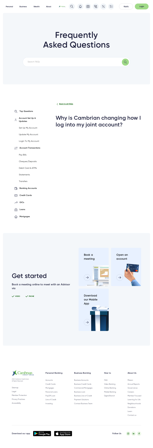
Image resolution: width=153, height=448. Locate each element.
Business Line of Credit (83, 396)
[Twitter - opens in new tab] (133, 434)
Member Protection (19, 395)
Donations (132, 407)
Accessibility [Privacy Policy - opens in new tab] (16, 403)
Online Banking (110, 388)
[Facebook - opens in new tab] (139, 434)
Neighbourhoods (134, 404)
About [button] (48, 7)
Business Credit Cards (82, 384)
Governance (132, 388)
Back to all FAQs (64, 104)
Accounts (49, 380)
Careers (131, 392)
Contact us (132, 415)
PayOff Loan (50, 396)
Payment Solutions (81, 400)
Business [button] (23, 7)
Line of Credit (50, 400)
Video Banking (109, 384)
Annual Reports (134, 384)
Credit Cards (50, 384)
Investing (49, 404)
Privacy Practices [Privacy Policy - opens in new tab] (18, 399)
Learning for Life (134, 400)
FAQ (105, 380)
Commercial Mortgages (83, 388)
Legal (14, 391)
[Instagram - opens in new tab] (128, 434)
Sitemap (15, 388)
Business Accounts (81, 380)
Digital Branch (109, 396)
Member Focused (134, 396)
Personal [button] (9, 7)
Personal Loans (51, 392)
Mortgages (49, 388)
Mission (130, 380)
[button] (126, 6)
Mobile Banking (110, 392)
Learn (130, 411)
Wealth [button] (37, 7)
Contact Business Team (83, 404)
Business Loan (79, 392)
